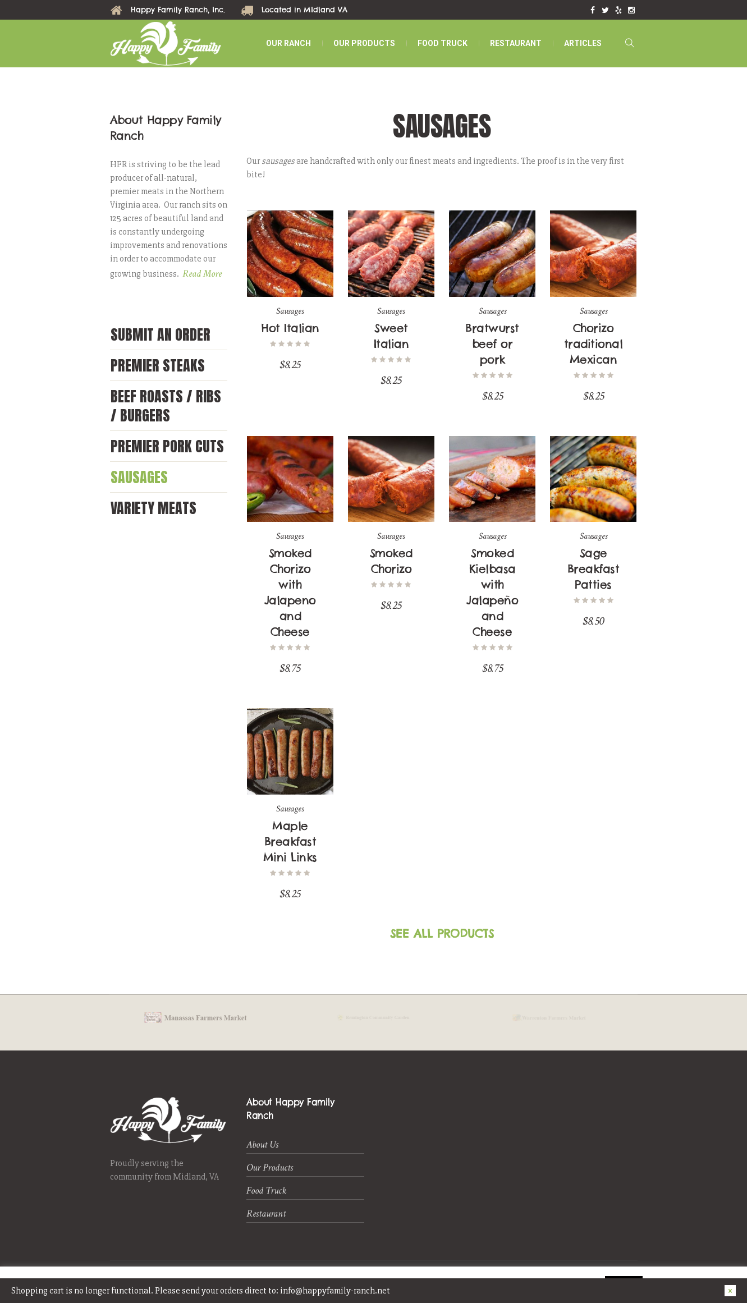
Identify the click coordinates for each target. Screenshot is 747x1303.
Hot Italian (290, 328)
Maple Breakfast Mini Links (290, 841)
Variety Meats (153, 508)
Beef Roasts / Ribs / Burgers (166, 405)
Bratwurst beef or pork (492, 343)
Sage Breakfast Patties (593, 568)
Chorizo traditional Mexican (593, 343)
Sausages (139, 477)
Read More (202, 273)
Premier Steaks (158, 365)
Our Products (269, 1167)
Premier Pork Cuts (167, 446)
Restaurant (266, 1213)
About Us (262, 1144)
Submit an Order (160, 334)
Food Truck (266, 1190)
